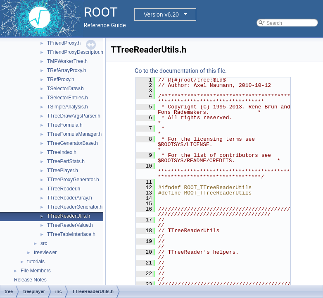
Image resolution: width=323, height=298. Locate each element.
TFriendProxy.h (64, 43)
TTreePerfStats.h (66, 161)
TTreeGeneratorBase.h (72, 143)
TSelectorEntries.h (67, 98)
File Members (36, 271)
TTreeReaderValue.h (70, 225)
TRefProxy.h (60, 79)
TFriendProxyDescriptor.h (75, 52)
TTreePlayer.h (62, 170)
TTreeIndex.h (61, 152)
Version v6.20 (161, 14)
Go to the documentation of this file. (181, 70)
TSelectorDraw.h (65, 88)
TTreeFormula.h (65, 125)
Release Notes (30, 280)
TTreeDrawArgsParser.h (73, 116)
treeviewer (45, 252)
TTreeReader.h (63, 189)
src (43, 243)
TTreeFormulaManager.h (74, 134)
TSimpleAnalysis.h (67, 107)
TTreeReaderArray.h (69, 198)
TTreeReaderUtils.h (68, 216)
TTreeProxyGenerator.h (73, 180)
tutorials (36, 261)
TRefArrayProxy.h (66, 70)
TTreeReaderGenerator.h (74, 207)
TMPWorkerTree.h (67, 61)
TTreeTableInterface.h (71, 234)
